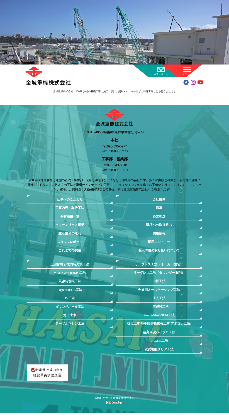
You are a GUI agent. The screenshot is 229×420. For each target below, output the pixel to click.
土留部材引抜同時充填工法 (69, 267)
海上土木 (70, 320)
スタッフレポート (69, 244)
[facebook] (186, 83)
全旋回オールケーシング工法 (159, 293)
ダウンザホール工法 (70, 311)
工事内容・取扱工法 (70, 208)
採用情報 (159, 235)
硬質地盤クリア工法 (159, 355)
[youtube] (200, 83)
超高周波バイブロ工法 (159, 338)
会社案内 (159, 199)
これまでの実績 (70, 253)
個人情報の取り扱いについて (159, 253)
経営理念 (159, 217)
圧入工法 (159, 302)
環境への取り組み (159, 226)
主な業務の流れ (70, 235)
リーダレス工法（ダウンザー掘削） (159, 276)
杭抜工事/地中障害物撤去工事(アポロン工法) (159, 329)
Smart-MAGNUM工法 (159, 320)
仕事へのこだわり (69, 199)
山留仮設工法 (159, 311)
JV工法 (69, 302)
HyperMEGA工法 (70, 293)
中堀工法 (159, 285)
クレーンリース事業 (70, 226)
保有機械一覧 (70, 217)
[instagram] (193, 83)
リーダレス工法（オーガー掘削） (159, 267)
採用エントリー (159, 244)
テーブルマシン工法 (70, 329)
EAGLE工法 (159, 347)
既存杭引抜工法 (70, 285)
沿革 (159, 208)
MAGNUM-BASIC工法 (69, 276)
